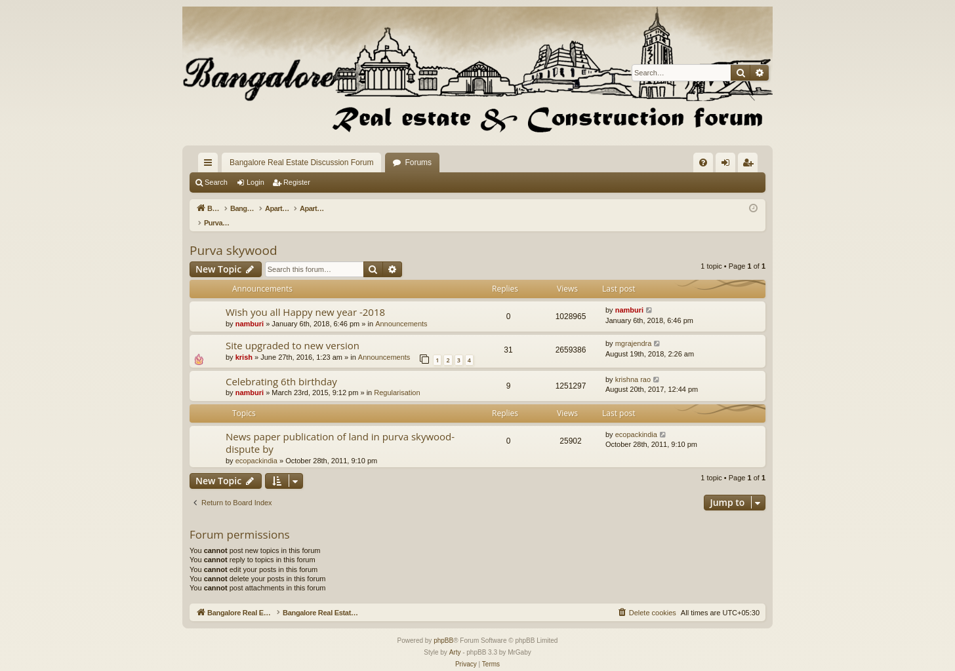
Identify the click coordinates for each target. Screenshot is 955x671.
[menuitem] (703, 162)
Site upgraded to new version (292, 331)
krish (244, 343)
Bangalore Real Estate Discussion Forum (301, 162)
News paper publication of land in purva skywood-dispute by (340, 429)
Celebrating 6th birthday (281, 367)
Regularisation (397, 379)
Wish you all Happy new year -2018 (305, 298)
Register (296, 182)
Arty (455, 638)
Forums (418, 162)
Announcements (401, 310)
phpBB (443, 626)
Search (216, 182)
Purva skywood (233, 236)
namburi (249, 310)
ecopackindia (256, 447)
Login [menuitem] (728, 165)
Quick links (210, 165)
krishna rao (633, 366)
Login (255, 182)
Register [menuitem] (751, 165)
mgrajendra (633, 330)
